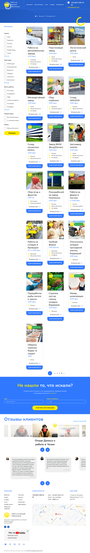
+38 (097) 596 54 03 (77, 4)
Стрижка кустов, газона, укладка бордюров (54, 299)
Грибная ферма (53, 243)
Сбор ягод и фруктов (34, 194)
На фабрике (11, 94)
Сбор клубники (54, 99)
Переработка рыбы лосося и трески (34, 296)
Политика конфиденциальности (34, 551)
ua (8, 527)
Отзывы (52, 4)
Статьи (20, 500)
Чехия (9, 53)
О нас (46, 4)
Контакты (21, 495)
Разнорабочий (12, 67)
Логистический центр (78, 49)
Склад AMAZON (75, 99)
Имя (5, 399)
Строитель (10, 77)
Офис (9, 97)
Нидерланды (11, 50)
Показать (12, 133)
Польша (9, 43)
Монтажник (11, 80)
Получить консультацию (45, 408)
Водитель (10, 70)
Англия (9, 47)
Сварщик (10, 73)
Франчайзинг (22, 504)
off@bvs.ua (55, 499)
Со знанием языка (13, 120)
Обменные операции (7, 507)
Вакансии (30, 4)
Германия (10, 40)
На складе (10, 90)
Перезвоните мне (73, 7)
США (8, 37)
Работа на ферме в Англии (75, 195)
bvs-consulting (57, 497)
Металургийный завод (36, 99)
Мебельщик (11, 64)
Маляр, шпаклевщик (76, 295)
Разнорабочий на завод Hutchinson (56, 195)
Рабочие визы (38, 4)
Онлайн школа (8, 504)
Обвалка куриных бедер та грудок (32, 349)
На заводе (10, 103)
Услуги (6, 497)
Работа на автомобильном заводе (36, 50)
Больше (6, 56)
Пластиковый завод (56, 49)
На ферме (10, 107)
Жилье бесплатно (13, 128)
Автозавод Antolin (75, 146)
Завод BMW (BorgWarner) (56, 146)
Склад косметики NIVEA (33, 147)
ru (5, 527)
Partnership (60, 4)
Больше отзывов (79, 421)
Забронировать (34, 72)
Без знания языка (13, 117)
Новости (20, 497)
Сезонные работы (13, 100)
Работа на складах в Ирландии (33, 244)
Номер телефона (52, 399)
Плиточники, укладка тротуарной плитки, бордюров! (76, 247)
